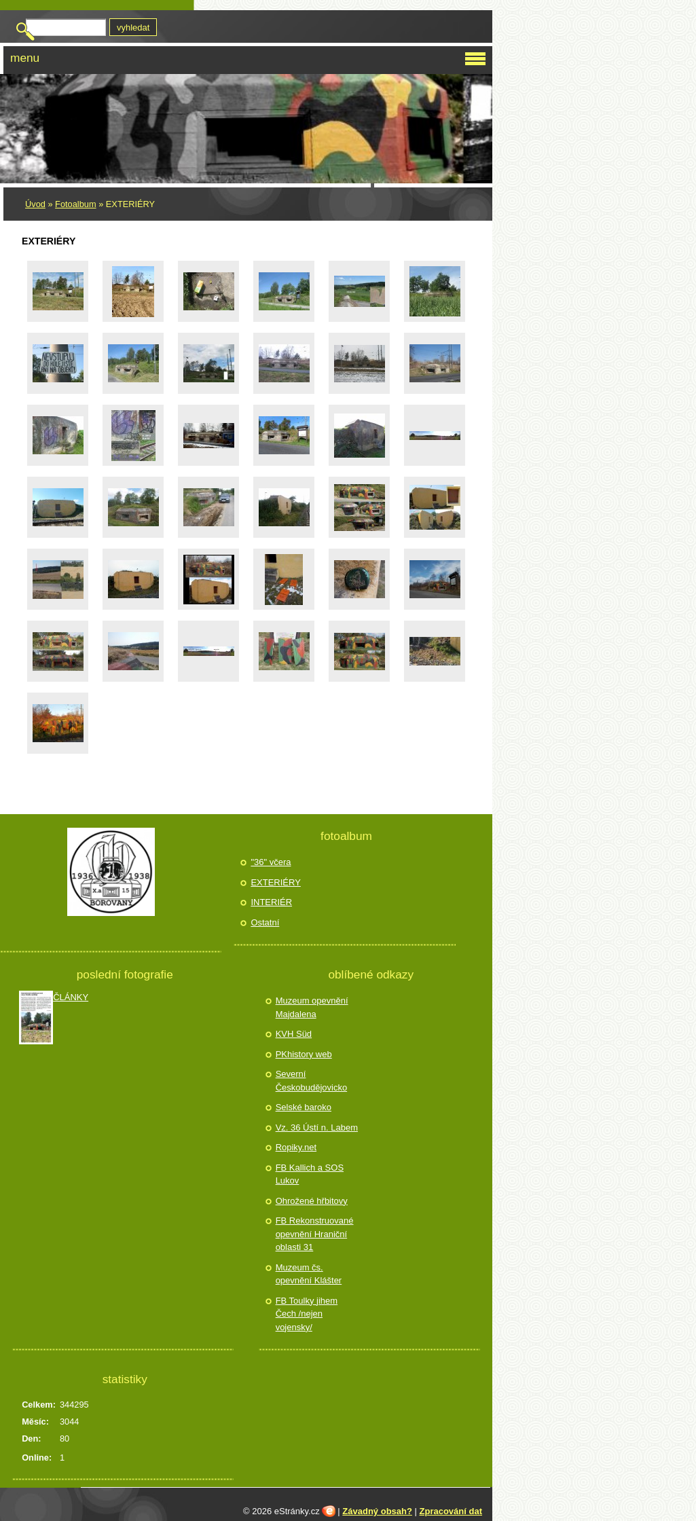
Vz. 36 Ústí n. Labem (317, 1127)
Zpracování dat (451, 1511)
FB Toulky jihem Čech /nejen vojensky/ (307, 1314)
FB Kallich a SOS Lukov (310, 1174)
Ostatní (265, 922)
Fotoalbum (75, 204)
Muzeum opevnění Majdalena (312, 1007)
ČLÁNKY (70, 997)
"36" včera (271, 862)
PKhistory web (304, 1054)
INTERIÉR (271, 902)
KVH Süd (294, 1034)
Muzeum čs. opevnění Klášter (309, 1274)
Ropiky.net (296, 1147)
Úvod (35, 204)
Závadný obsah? (377, 1511)
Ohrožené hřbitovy (312, 1201)
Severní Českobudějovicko (312, 1081)
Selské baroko (303, 1107)
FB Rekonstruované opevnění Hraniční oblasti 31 (315, 1233)
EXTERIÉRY (275, 882)
